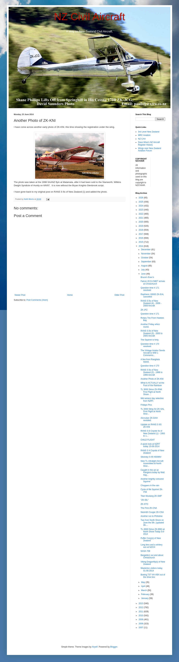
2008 (141, 623)
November (146, 253)
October (145, 257)
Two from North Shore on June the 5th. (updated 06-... (152, 522)
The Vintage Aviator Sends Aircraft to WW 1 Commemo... (153, 353)
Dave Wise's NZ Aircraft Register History (149, 143)
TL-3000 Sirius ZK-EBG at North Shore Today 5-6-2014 (153, 531)
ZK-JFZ (144, 310)
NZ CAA (142, 139)
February (145, 594)
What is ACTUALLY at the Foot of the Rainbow (152, 384)
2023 (141, 210)
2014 (141, 246)
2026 (141, 197)
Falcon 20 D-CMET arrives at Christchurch (153, 282)
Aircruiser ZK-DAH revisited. (149, 419)
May (143, 582)
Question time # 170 (150, 366)
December (146, 249)
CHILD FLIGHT (148, 440)
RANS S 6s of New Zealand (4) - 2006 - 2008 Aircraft (151, 303)
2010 (141, 615)
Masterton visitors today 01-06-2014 (151, 569)
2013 (141, 603)
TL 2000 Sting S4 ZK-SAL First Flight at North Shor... (152, 411)
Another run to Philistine (151, 516)
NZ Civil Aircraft (89, 16)
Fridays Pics (146, 405)
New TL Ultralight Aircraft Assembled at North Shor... (152, 463)
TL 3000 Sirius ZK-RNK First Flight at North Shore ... (151, 392)
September (146, 261)
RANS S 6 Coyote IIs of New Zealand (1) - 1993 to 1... (153, 433)
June (143, 274)
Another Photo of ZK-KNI (152, 379)
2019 (141, 226)
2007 (141, 627)
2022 (141, 214)
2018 (141, 230)
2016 (141, 238)
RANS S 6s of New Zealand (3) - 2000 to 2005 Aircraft (151, 333)
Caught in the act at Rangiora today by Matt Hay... (153, 472)
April (143, 586)
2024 (141, 206)
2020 (141, 222)
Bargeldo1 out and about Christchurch (152, 556)
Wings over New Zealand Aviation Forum (149, 149)
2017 (141, 234)
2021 (141, 218)
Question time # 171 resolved (150, 289)
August (144, 266)
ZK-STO (144, 504)
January (145, 598)
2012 (141, 607)
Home (70, 295)
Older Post (119, 295)
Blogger (113, 647)
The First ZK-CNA (149, 508)
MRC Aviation (144, 135)
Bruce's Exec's (147, 277)
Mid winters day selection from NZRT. (152, 399)
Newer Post (20, 295)
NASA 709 (145, 551)
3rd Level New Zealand (148, 132)
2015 (141, 242)
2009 (141, 619)
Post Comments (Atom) (37, 300)
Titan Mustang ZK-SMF (151, 496)
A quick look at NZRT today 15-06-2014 (150, 445)
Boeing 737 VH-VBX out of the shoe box (153, 575)
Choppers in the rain (150, 485)
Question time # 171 (150, 314)
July (143, 269)
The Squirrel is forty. (150, 340)
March (144, 590)
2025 (141, 202)
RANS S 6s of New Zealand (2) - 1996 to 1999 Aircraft (151, 372)
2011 (141, 611)
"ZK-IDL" (145, 500)
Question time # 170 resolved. (150, 345)
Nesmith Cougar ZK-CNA (152, 512)
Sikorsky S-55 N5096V (151, 457)
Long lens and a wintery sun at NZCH (151, 546)
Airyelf (95, 647)
